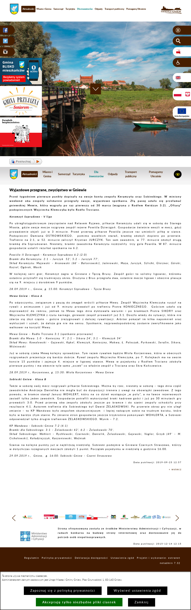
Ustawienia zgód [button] (122, 566)
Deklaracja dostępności (91, 566)
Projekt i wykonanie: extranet (158, 566)
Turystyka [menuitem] (70, 8)
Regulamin (31, 566)
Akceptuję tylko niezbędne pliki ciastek (79, 602)
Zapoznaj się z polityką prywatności (62, 590)
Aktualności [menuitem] (28, 8)
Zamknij (141, 602)
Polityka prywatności (57, 566)
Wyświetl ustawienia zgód (137, 590)
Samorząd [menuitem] (58, 8)
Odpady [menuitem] (98, 8)
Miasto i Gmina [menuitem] (44, 8)
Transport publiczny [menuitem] (114, 8)
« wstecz (175, 469)
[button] (182, 30)
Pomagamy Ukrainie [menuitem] (136, 8)
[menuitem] (85, 9)
